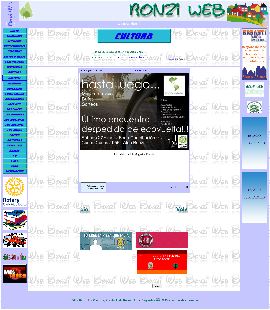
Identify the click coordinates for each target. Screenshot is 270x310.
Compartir (141, 70)
